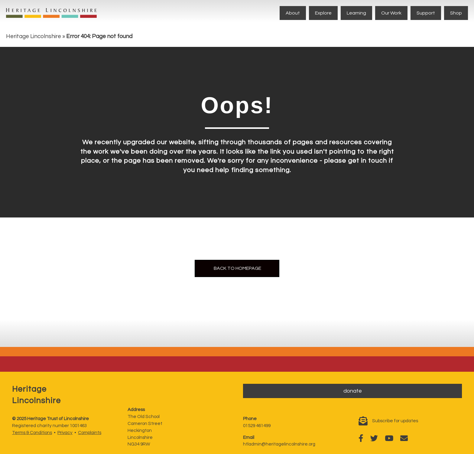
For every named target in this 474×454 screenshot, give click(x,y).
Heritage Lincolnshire (33, 36)
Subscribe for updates (395, 421)
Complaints (89, 432)
